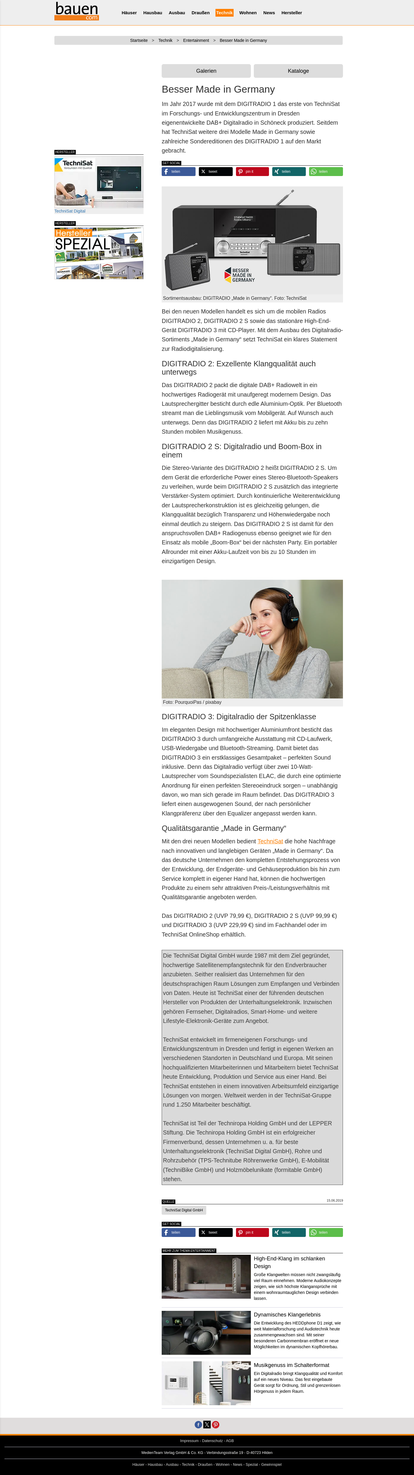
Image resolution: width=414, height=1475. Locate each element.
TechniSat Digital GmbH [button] (184, 1210)
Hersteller (291, 12)
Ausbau (177, 12)
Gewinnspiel (271, 1465)
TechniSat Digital (99, 184)
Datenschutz (212, 1441)
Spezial (252, 1465)
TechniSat (270, 841)
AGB (230, 1441)
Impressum (189, 1441)
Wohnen (248, 12)
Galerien (206, 71)
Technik (224, 12)
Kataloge (298, 71)
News (269, 12)
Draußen (201, 12)
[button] (179, 171)
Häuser (129, 12)
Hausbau (152, 12)
